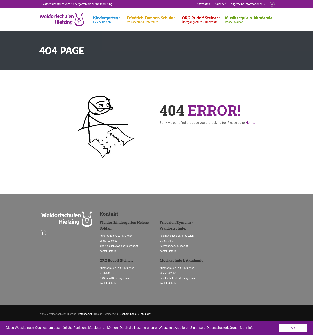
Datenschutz (85, 313)
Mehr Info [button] (247, 327)
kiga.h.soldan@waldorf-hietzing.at (119, 245)
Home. (250, 123)
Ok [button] (293, 327)
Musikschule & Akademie (249, 19)
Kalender (220, 4)
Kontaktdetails (108, 250)
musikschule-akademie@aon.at (178, 278)
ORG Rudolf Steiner (200, 19)
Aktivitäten (203, 4)
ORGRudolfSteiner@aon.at (115, 278)
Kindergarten (105, 19)
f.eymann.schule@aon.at (174, 245)
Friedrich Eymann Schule (150, 19)
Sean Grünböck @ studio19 (135, 313)
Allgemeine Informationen (247, 4)
